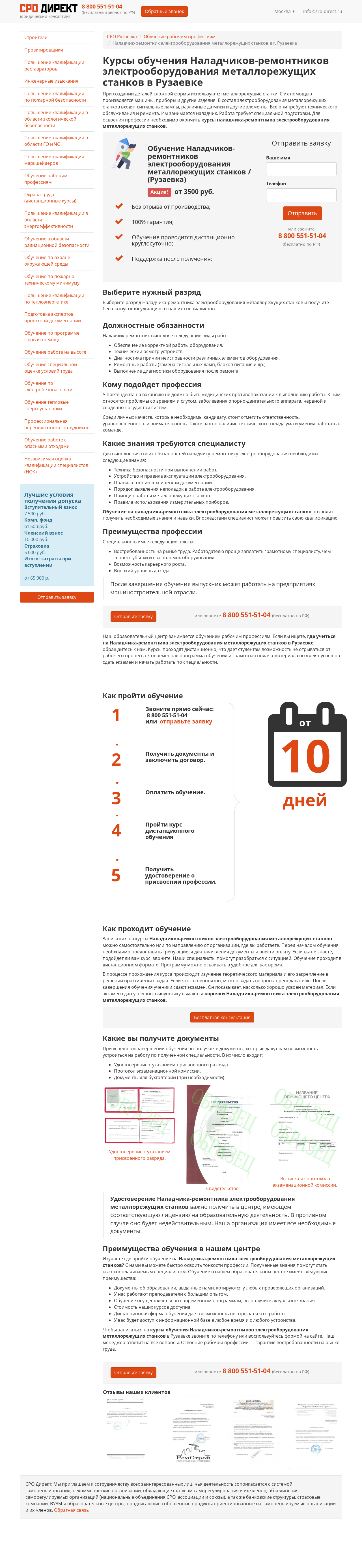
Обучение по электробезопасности (48, 386)
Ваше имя (278, 158)
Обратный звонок (164, 11)
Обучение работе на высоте (55, 352)
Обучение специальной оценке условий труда (50, 367)
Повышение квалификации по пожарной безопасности (55, 96)
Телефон (276, 183)
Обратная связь (71, 1510)
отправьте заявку (186, 721)
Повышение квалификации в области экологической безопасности (56, 119)
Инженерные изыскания (51, 81)
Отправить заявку (56, 597)
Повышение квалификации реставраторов (54, 65)
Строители (36, 37)
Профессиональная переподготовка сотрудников (56, 424)
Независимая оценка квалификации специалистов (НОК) (56, 465)
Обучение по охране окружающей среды (47, 260)
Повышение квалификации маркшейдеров (54, 159)
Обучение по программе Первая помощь (51, 336)
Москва (284, 11)
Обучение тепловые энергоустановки (46, 405)
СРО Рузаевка (122, 36)
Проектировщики (43, 50)
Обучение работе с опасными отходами (47, 443)
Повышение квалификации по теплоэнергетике (54, 298)
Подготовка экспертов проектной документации (52, 317)
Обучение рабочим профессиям (180, 36)
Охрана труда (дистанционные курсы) (50, 197)
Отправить (302, 213)
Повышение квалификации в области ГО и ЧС (56, 140)
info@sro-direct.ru (322, 11)
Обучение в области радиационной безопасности (56, 242)
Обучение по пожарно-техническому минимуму (51, 279)
